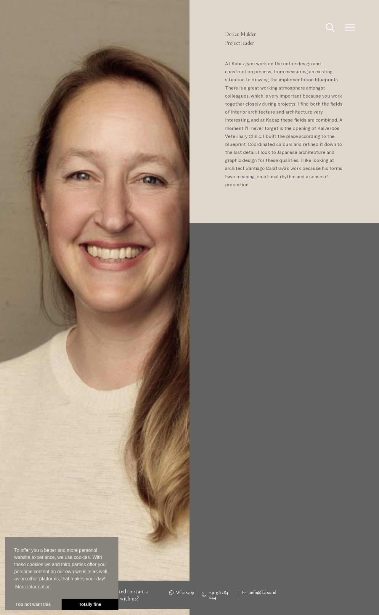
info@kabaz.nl (259, 592)
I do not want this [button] (33, 604)
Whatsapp (181, 592)
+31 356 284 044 (215, 595)
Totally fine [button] (90, 604)
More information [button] (33, 586)
